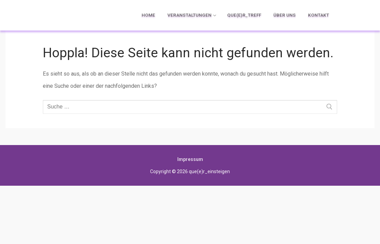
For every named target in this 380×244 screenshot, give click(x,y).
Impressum (190, 159)
